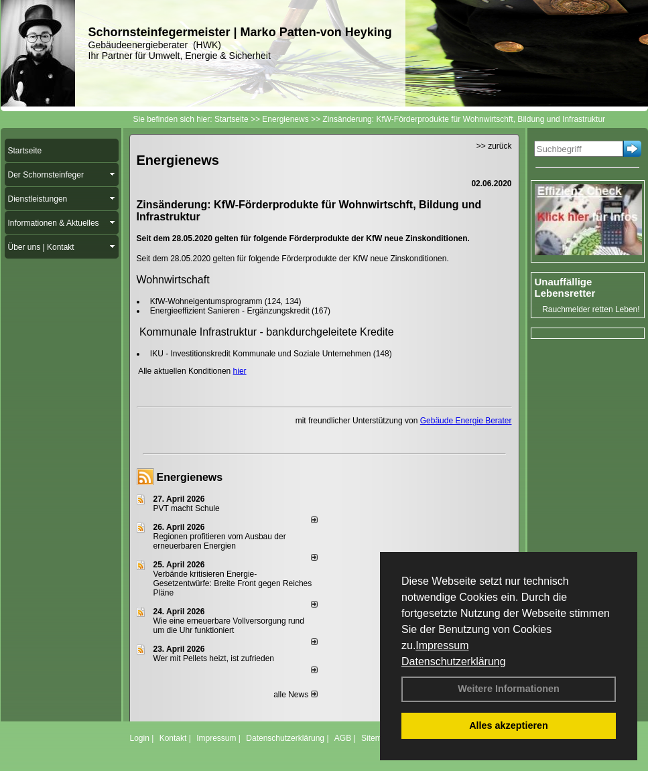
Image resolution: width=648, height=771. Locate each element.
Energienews (190, 477)
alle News (295, 694)
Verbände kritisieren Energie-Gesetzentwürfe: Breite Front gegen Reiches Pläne (232, 583)
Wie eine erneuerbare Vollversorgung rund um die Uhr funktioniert (228, 625)
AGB (342, 738)
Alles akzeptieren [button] (508, 725)
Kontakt (173, 738)
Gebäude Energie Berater (466, 420)
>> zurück (494, 146)
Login (139, 738)
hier (240, 371)
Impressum (441, 645)
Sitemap (376, 738)
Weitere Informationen (509, 688)
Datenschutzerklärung (453, 661)
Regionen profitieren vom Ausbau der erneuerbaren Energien (219, 541)
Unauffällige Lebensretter (565, 287)
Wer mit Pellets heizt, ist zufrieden (214, 658)
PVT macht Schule (186, 508)
